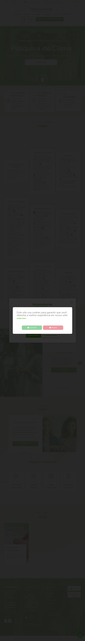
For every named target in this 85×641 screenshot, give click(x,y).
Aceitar (32, 328)
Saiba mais (21, 318)
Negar (53, 328)
